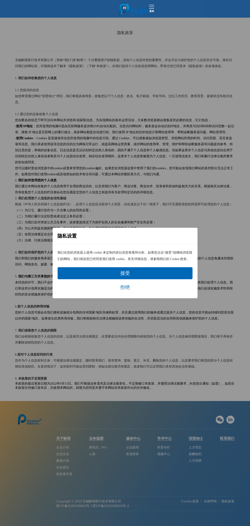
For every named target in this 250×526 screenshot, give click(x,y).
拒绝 (125, 287)
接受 (125, 273)
